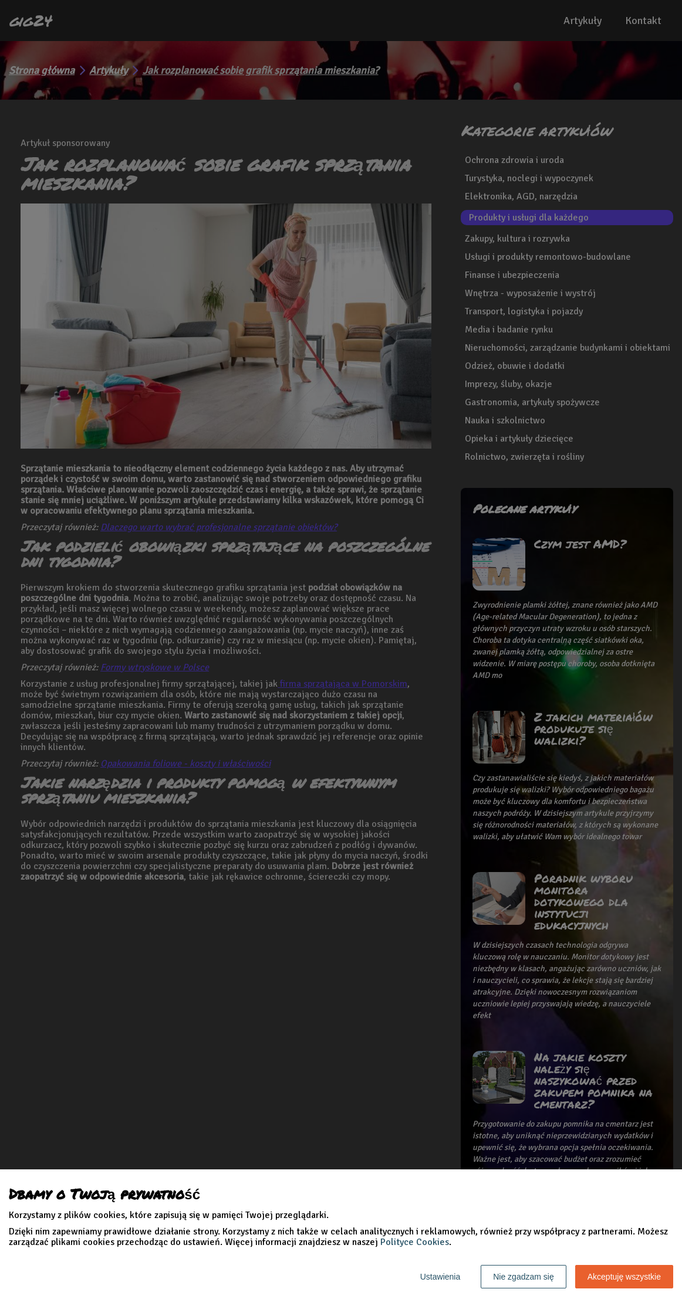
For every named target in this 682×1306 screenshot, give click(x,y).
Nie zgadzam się (523, 1276)
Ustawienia (440, 1276)
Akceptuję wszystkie (624, 1276)
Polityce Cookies (414, 1242)
